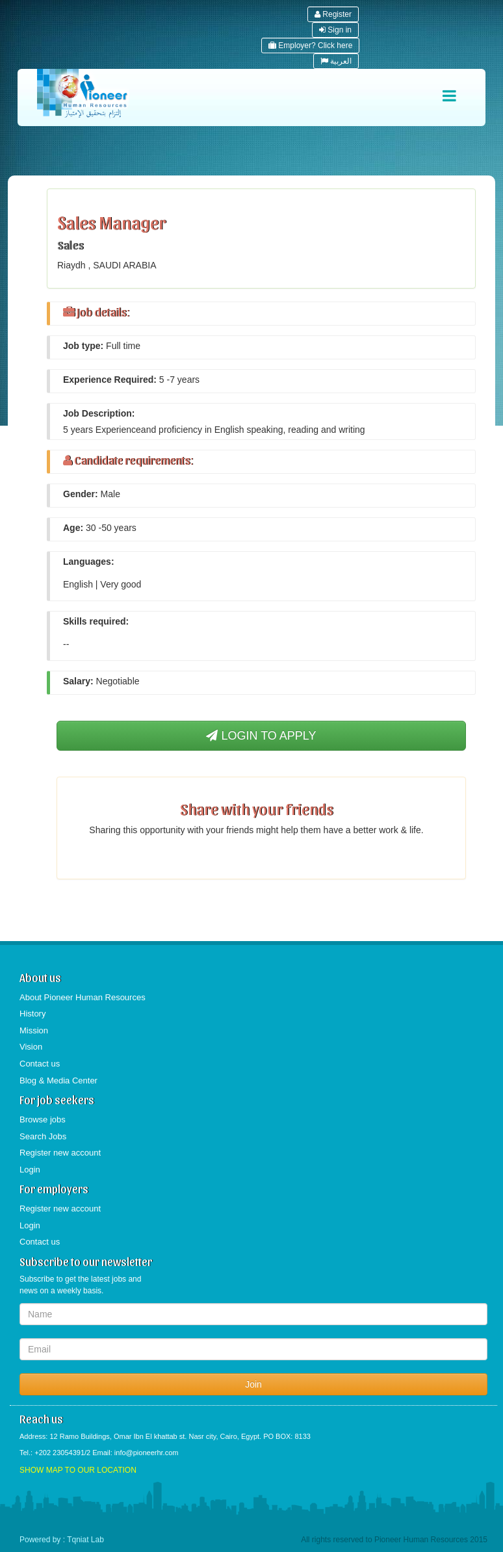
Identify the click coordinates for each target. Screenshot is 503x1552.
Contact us (39, 1063)
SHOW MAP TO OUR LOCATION (77, 1470)
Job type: (83, 346)
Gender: (80, 494)
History (32, 1013)
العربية (336, 61)
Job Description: (99, 413)
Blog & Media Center (58, 1080)
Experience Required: (110, 379)
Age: (73, 528)
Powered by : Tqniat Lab (61, 1539)
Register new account (60, 1153)
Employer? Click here (310, 45)
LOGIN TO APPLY (261, 735)
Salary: (78, 681)
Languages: (88, 561)
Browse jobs (42, 1119)
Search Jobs (42, 1136)
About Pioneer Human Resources (82, 997)
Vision (30, 1047)
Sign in (335, 29)
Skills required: (96, 621)
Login (29, 1169)
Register (333, 14)
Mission (33, 1030)
